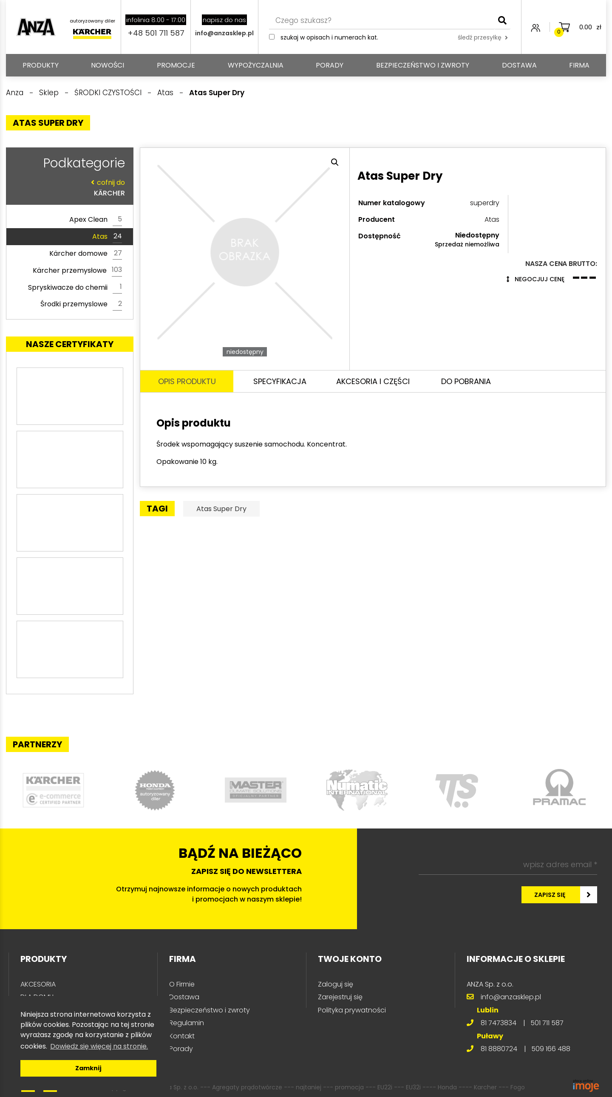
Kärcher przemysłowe (77, 270)
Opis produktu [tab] (187, 381)
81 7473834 (498, 1023)
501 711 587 (547, 1023)
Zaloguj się (335, 984)
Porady (329, 65)
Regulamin (186, 1023)
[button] (335, 162)
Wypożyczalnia (255, 65)
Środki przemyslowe (81, 304)
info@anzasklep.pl (224, 33)
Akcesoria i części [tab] (373, 381)
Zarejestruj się (340, 997)
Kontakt (182, 1036)
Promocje (176, 65)
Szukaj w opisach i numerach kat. (329, 37)
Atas (107, 236)
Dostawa (519, 65)
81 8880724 (499, 1049)
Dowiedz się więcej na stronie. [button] (99, 1046)
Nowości (107, 65)
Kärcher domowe (85, 253)
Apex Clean (95, 219)
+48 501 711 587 (156, 33)
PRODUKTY (41, 65)
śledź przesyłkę (483, 37)
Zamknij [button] (88, 1068)
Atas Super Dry (221, 509)
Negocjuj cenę (535, 279)
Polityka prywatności (352, 1010)
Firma (579, 65)
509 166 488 (550, 1049)
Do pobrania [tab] (466, 381)
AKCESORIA (38, 984)
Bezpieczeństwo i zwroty (422, 65)
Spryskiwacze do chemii (75, 287)
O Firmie (182, 984)
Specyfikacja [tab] (279, 381)
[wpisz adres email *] (508, 864)
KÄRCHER (67, 187)
